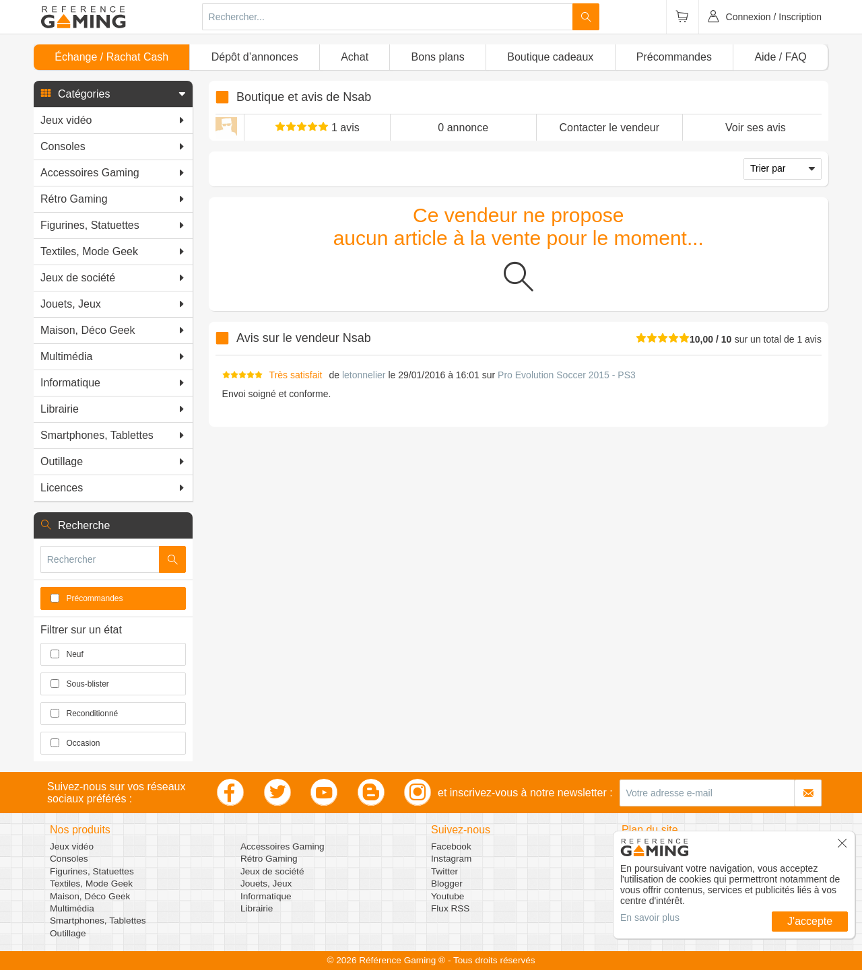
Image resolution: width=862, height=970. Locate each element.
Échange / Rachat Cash (111, 57)
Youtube (447, 896)
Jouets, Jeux (266, 883)
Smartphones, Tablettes (98, 920)
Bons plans (438, 57)
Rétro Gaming (269, 859)
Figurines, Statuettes (92, 871)
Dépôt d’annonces (254, 57)
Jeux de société (272, 871)
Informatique (266, 896)
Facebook (451, 846)
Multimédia (72, 908)
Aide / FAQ (780, 57)
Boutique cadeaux (550, 57)
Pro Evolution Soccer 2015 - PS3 (567, 375)
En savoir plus (649, 917)
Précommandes (674, 57)
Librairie (256, 908)
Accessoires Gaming (282, 846)
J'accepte (809, 921)
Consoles (69, 859)
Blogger (447, 883)
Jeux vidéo (72, 846)
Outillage (68, 933)
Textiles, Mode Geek (91, 883)
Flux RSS (450, 908)
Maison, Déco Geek (90, 896)
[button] (113, 94)
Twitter (444, 871)
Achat (354, 57)
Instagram (451, 859)
